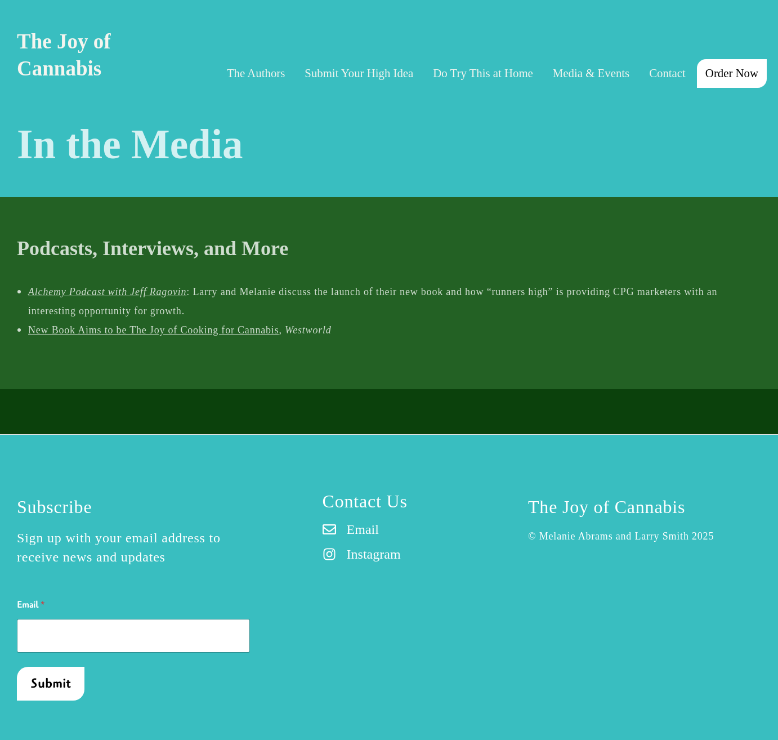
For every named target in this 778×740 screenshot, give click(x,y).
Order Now (731, 72)
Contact (667, 72)
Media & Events (591, 72)
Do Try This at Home (483, 72)
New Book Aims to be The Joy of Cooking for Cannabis (153, 330)
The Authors (256, 72)
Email (31, 605)
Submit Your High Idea (359, 72)
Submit (51, 683)
